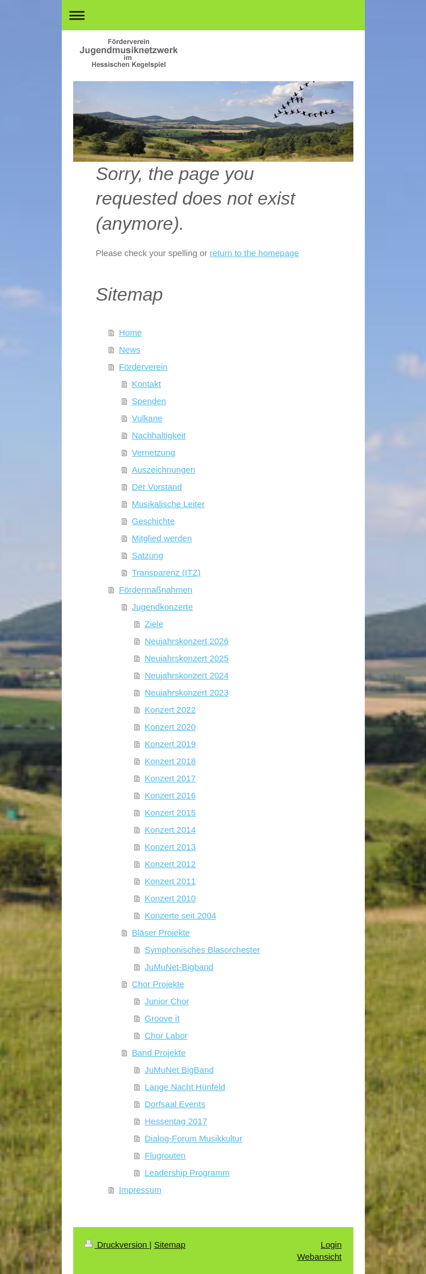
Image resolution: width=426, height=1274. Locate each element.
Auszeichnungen (164, 469)
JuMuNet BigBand (179, 1070)
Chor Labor (166, 1035)
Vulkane (147, 418)
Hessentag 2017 (176, 1121)
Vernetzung (154, 452)
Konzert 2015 (170, 812)
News (130, 349)
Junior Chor (167, 1001)
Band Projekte (159, 1052)
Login (331, 1244)
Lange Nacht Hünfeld (185, 1087)
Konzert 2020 (170, 727)
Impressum (140, 1190)
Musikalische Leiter (168, 504)
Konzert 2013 (170, 847)
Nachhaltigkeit (159, 435)
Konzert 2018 (170, 761)
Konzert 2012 (170, 864)
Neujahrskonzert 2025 (187, 658)
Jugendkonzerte (162, 607)
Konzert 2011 (170, 881)
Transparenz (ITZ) (166, 572)
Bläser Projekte (161, 932)
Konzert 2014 (170, 829)
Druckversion (117, 1244)
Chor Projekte (158, 984)
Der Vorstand (157, 487)
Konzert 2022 (170, 709)
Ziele (154, 624)
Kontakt (146, 384)
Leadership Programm (187, 1172)
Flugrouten (165, 1155)
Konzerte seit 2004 (180, 915)
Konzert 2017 (170, 778)
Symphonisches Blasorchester (202, 949)
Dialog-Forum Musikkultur (193, 1138)
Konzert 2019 (170, 744)
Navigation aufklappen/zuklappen (213, 15)
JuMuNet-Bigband (179, 967)
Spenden (149, 401)
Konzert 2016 (170, 795)
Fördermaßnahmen (155, 589)
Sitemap (169, 1244)
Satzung (148, 555)
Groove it (162, 1018)
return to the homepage (254, 253)
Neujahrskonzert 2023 (187, 692)
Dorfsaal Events (175, 1104)
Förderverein (143, 367)
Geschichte (153, 521)
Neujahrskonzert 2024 (187, 675)
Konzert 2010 (170, 898)
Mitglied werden (162, 538)
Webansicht (319, 1256)
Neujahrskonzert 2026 (187, 641)
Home (130, 332)
